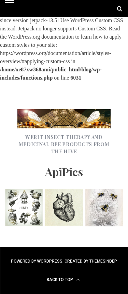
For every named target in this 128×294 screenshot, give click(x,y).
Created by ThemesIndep (91, 261)
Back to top (63, 279)
